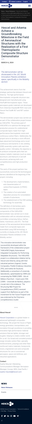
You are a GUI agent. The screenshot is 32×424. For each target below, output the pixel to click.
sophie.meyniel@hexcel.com (11, 372)
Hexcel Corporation (7, 318)
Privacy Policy (12, 411)
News (3, 11)
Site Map (3, 411)
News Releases (10, 11)
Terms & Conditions (23, 409)
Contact (4, 1)
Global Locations (15, 1)
